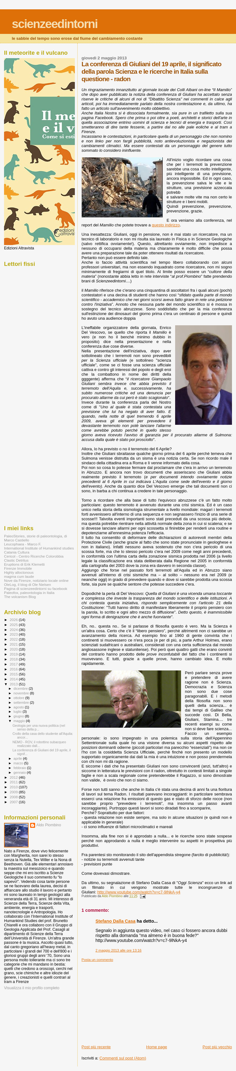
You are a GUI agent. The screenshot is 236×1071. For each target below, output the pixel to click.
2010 (14, 787)
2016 (14, 669)
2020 (14, 649)
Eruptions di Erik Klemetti (24, 564)
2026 (14, 620)
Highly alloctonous (19, 572)
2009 (14, 792)
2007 (14, 802)
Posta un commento (97, 960)
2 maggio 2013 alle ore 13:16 (119, 950)
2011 (14, 782)
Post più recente (96, 1047)
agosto (19, 707)
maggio (20, 721)
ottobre (19, 698)
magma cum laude (19, 576)
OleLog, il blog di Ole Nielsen (27, 584)
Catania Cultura (16, 552)
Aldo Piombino (48, 825)
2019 (14, 654)
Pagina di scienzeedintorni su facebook (35, 588)
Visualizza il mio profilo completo (31, 988)
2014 (14, 679)
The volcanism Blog (20, 597)
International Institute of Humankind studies (39, 548)
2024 (14, 630)
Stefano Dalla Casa (116, 921)
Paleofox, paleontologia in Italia (29, 593)
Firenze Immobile (18, 568)
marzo (19, 763)
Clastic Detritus (16, 560)
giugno (19, 716)
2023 (14, 634)
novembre (22, 693)
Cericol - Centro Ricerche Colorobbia (33, 556)
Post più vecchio (217, 1047)
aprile (18, 758)
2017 (14, 664)
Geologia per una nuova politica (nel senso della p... (38, 727)
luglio (18, 711)
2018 (14, 659)
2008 (14, 797)
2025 (14, 625)
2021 (14, 644)
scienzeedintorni (55, 23)
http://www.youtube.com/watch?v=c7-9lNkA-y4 (138, 892)
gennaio (20, 772)
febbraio (20, 768)
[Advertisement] (128, 1001)
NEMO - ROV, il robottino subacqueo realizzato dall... (39, 744)
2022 (14, 639)
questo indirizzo (166, 225)
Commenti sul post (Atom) (122, 1058)
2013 (14, 684)
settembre (22, 702)
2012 (14, 777)
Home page (156, 1047)
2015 (14, 674)
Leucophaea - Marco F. (22, 544)
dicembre (21, 688)
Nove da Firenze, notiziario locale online (36, 580)
